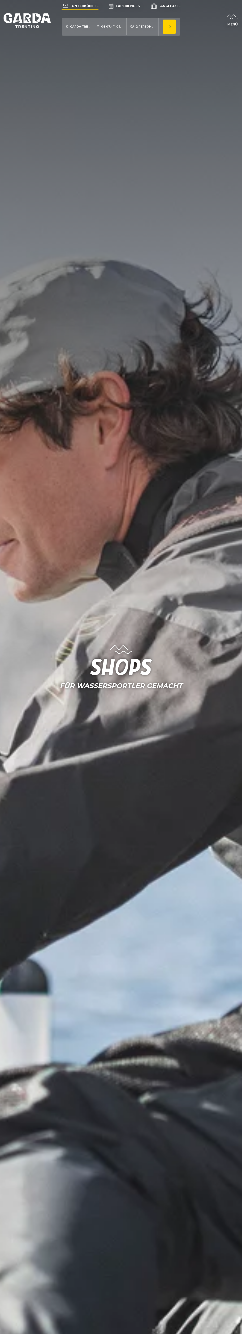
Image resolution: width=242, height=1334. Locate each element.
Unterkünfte (80, 6)
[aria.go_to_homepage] (27, 20)
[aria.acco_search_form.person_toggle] (142, 27)
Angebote (165, 6)
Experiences (124, 6)
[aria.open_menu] (232, 20)
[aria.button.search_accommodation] (169, 27)
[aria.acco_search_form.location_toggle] (78, 27)
